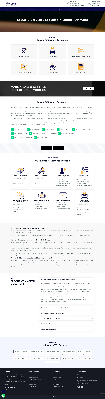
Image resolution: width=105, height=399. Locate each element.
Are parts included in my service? (51, 318)
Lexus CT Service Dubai (21, 351)
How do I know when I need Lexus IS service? (54, 307)
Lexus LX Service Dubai (20, 358)
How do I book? (45, 323)
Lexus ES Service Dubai (37, 351)
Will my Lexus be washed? (49, 329)
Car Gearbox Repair (34, 381)
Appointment (57, 384)
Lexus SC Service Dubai (53, 362)
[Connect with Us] (78, 387)
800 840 (89, 380)
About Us (56, 374)
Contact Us (96, 9)
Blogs (55, 379)
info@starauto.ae (84, 377)
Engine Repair (30, 9)
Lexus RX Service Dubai (84, 358)
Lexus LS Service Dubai (85, 354)
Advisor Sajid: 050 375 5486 (77, 5)
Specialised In (70, 9)
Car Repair (32, 374)
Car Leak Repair (33, 386)
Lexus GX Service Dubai (68, 351)
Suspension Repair (57, 9)
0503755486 (94, 380)
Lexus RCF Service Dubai (68, 358)
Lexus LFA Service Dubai (68, 354)
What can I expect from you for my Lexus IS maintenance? (58, 279)
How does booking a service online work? (53, 313)
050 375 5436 (83, 380)
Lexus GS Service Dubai (53, 351)
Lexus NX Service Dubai (36, 358)
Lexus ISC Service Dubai (20, 354)
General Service (18, 9)
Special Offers (57, 377)
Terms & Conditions (58, 386)
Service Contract (84, 9)
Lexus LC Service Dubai (53, 354)
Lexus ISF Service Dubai (37, 354)
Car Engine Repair (34, 377)
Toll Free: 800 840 (74, 3)
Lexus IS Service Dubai (84, 351)
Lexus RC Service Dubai (52, 358)
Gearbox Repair (43, 9)
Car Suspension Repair (35, 379)
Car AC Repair (33, 384)
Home (7, 9)
